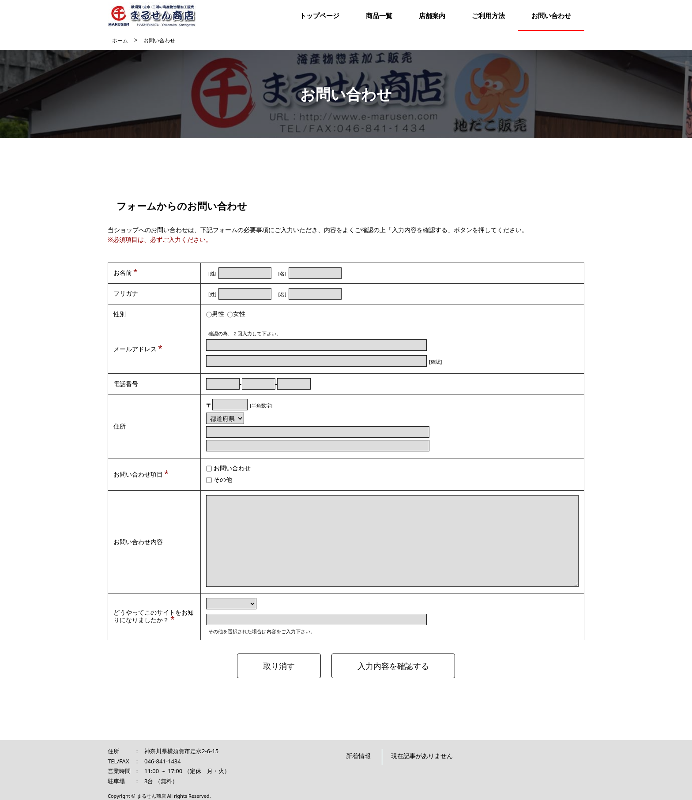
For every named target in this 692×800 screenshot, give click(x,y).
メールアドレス (135, 349)
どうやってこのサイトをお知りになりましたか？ (153, 616)
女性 (239, 313)
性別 (119, 314)
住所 (119, 426)
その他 (223, 479)
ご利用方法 (488, 15)
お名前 (122, 272)
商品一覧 (379, 15)
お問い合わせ (551, 15)
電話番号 (125, 383)
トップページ (319, 15)
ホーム (120, 40)
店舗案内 (432, 15)
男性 (218, 313)
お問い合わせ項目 (138, 474)
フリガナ (125, 293)
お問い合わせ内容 (138, 541)
